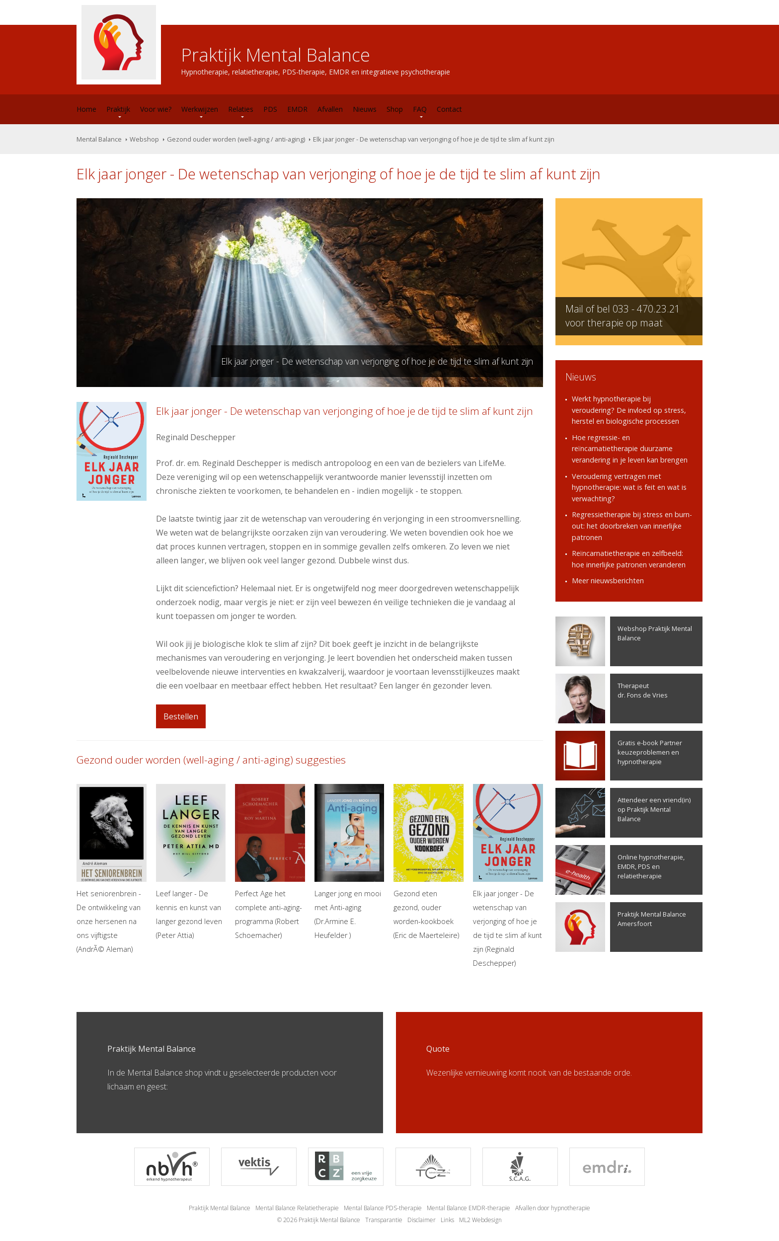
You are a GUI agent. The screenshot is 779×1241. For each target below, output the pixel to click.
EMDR (297, 109)
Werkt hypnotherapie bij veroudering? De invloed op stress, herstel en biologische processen (629, 410)
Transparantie (383, 1220)
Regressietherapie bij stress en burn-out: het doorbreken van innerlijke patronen (632, 526)
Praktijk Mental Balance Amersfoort (620, 927)
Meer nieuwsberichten (608, 580)
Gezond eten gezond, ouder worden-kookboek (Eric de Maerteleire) (428, 862)
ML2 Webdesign (480, 1220)
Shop (395, 109)
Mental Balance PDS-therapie (383, 1208)
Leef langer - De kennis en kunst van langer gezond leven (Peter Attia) (191, 862)
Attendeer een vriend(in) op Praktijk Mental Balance (623, 813)
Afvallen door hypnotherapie (552, 1208)
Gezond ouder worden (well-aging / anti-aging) (236, 139)
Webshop (144, 139)
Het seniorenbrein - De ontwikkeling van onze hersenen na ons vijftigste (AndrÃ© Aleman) (112, 869)
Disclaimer (421, 1220)
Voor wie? (155, 109)
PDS (270, 109)
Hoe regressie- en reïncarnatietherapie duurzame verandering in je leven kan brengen (630, 449)
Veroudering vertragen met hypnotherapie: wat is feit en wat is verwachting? (629, 487)
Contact (449, 109)
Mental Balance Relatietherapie (297, 1208)
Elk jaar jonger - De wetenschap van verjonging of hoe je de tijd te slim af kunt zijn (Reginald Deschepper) (508, 876)
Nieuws (365, 109)
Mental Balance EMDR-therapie (468, 1208)
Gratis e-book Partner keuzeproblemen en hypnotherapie (618, 755)
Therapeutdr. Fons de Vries (611, 698)
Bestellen (180, 716)
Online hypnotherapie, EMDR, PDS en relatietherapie (620, 870)
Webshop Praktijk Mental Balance (623, 641)
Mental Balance (99, 139)
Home (86, 109)
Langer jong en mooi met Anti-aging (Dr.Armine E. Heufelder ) (349, 862)
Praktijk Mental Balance (219, 1208)
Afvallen (330, 109)
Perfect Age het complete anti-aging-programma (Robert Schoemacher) (270, 862)
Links (447, 1220)
